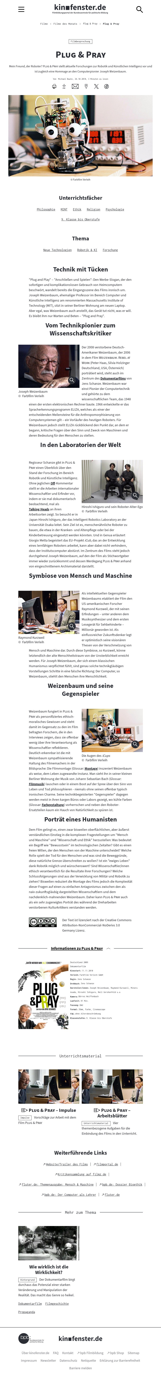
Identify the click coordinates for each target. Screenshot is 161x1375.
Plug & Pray (112, 23)
